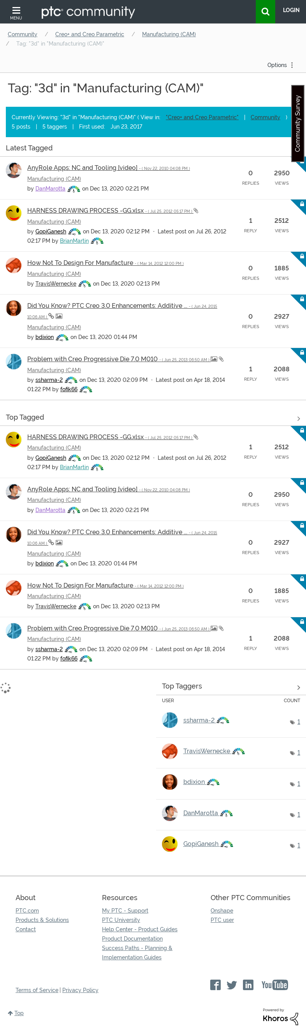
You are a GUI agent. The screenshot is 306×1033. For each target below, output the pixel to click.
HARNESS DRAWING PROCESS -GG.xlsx (110, 210)
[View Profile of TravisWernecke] (55, 284)
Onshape (222, 911)
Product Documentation (132, 939)
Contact (26, 929)
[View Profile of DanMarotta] (50, 188)
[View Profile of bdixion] (44, 337)
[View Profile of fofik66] (68, 389)
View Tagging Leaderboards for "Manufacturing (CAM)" (231, 688)
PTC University (121, 920)
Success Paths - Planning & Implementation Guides (137, 953)
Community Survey (297, 123)
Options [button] (277, 65)
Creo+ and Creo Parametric (89, 34)
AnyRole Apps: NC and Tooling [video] (108, 167)
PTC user (222, 920)
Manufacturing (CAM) (169, 34)
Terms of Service (37, 990)
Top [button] (19, 1013)
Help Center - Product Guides (140, 929)
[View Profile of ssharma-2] (49, 380)
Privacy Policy (80, 990)
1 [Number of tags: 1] (298, 722)
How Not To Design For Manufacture (105, 263)
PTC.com (27, 911)
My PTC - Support (125, 911)
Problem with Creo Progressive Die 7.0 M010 (119, 359)
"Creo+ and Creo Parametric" (202, 117)
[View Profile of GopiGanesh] (50, 231)
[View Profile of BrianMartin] (74, 241)
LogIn (291, 10)
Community (22, 34)
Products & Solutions (42, 920)
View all (153, 149)
